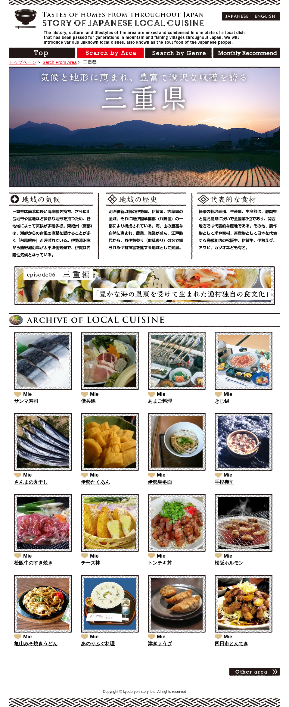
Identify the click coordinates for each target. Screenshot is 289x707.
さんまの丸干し (31, 482)
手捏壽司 (224, 482)
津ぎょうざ (160, 643)
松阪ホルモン (229, 562)
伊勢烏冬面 (160, 482)
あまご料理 (160, 401)
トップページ (22, 62)
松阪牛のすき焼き (33, 562)
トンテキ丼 (160, 562)
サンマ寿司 (26, 401)
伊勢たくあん (95, 482)
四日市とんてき (231, 643)
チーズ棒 (90, 562)
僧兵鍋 (88, 401)
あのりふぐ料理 (98, 643)
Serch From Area (59, 62)
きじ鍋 (222, 401)
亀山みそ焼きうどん (35, 643)
